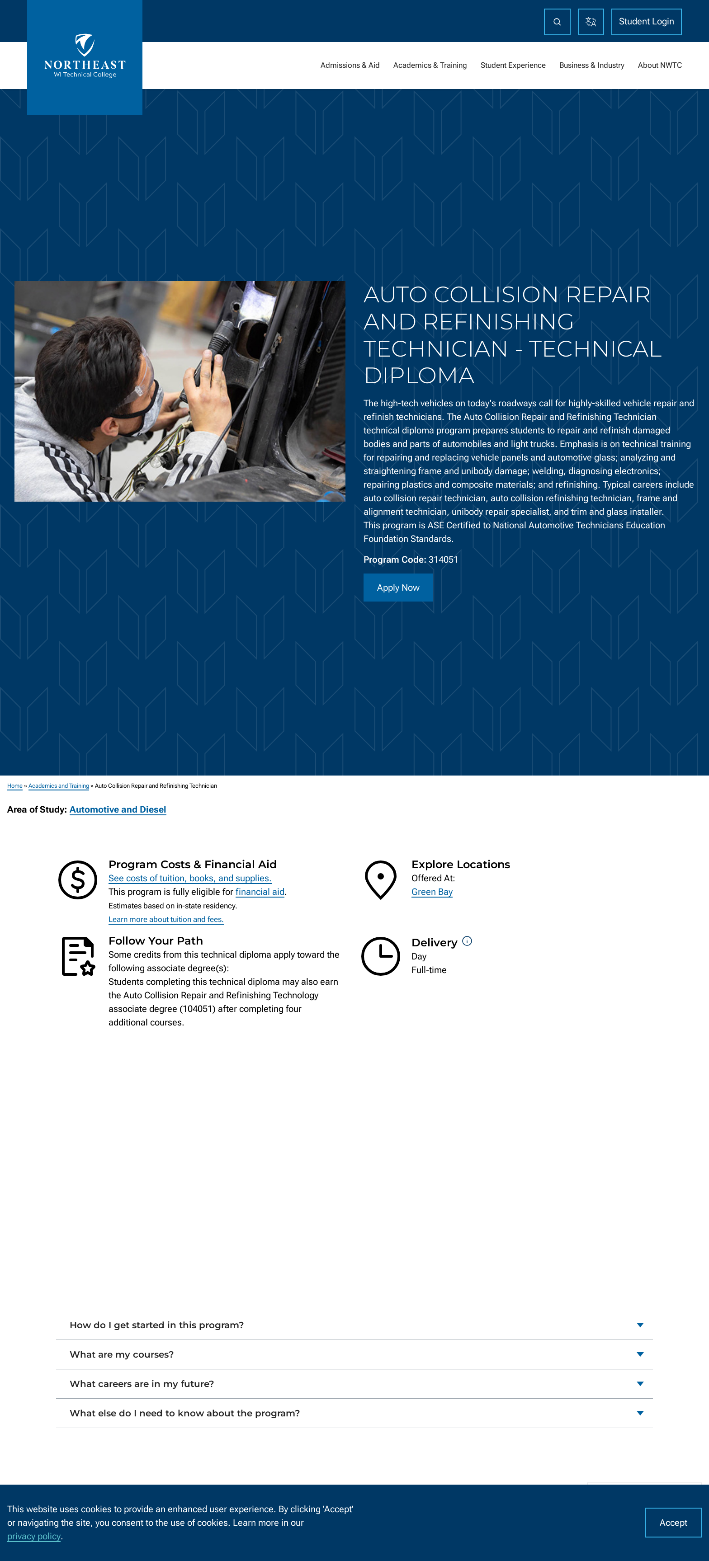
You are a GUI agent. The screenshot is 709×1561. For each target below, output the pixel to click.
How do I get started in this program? (157, 1325)
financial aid (260, 891)
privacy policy (34, 1536)
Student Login (646, 21)
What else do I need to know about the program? (185, 1413)
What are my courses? (122, 1354)
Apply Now (398, 587)
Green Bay (432, 891)
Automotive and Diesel (118, 809)
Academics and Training (58, 785)
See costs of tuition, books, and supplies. (190, 878)
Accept (673, 1522)
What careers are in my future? (142, 1383)
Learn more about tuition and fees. (166, 919)
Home (15, 785)
